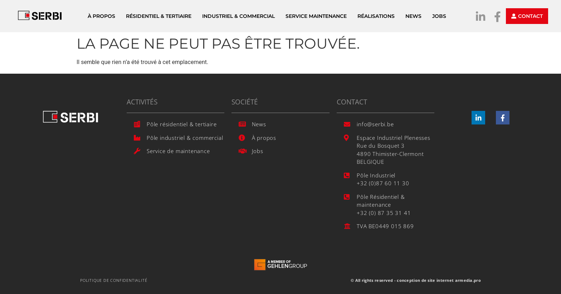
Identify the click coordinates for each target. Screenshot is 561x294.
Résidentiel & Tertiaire (158, 16)
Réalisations (376, 16)
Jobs (439, 16)
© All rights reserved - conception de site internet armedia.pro (416, 280)
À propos (101, 16)
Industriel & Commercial (238, 16)
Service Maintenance (316, 16)
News (413, 16)
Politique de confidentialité (113, 280)
